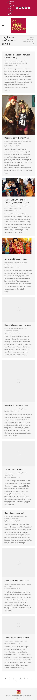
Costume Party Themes (20, 61)
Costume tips (8, 63)
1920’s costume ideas (13, 469)
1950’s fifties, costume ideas (16, 637)
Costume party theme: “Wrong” (17, 138)
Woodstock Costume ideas (16, 405)
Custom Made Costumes (11, 330)
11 (16, 681)
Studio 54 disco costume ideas (17, 325)
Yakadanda (27, 695)
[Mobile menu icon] (3, 25)
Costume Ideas (8, 61)
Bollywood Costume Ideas (15, 259)
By (6, 65)
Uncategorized (22, 63)
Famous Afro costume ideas (16, 580)
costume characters (10, 141)
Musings (15, 63)
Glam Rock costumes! (14, 513)
